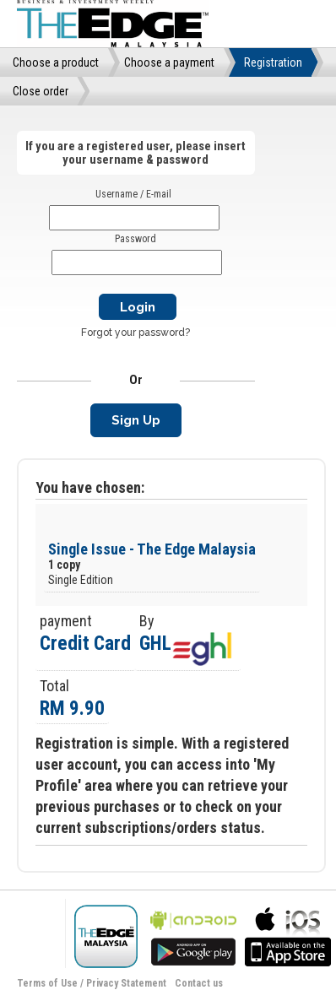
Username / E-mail (133, 194)
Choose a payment (169, 62)
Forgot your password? (135, 332)
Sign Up (135, 420)
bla (193, 934)
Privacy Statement (126, 983)
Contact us (199, 983)
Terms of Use (47, 983)
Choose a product (56, 62)
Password (135, 239)
